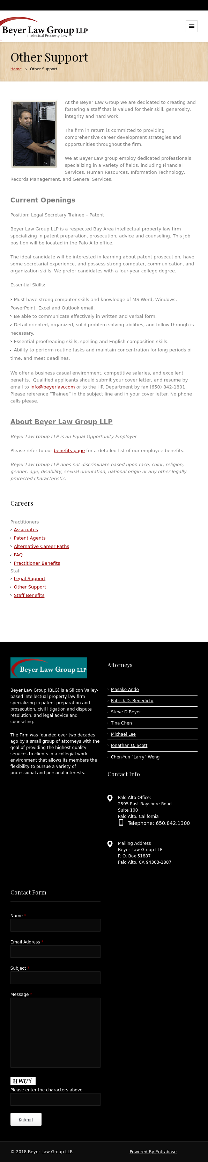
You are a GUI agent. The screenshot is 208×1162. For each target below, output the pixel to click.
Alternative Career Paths (41, 546)
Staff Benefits (29, 595)
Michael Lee (123, 734)
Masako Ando (125, 689)
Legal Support (29, 578)
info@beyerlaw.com (52, 387)
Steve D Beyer (126, 712)
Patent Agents (30, 538)
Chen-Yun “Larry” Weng (135, 757)
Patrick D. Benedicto (132, 700)
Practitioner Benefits (37, 563)
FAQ (18, 554)
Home (16, 69)
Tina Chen (121, 723)
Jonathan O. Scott (129, 745)
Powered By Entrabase (153, 1151)
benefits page (69, 450)
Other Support (30, 587)
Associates (26, 529)
